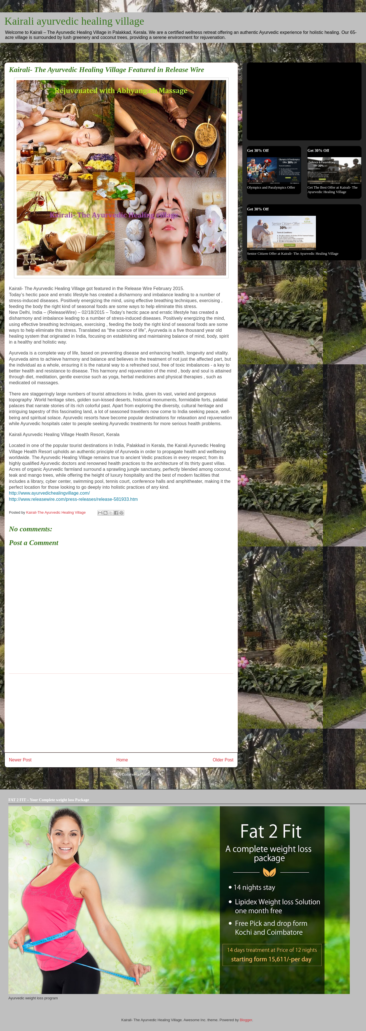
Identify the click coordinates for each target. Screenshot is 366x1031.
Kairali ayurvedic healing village (74, 21)
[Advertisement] (121, 713)
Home (122, 759)
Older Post (223, 759)
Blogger (246, 1020)
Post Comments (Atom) (132, 774)
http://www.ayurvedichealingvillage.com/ (49, 493)
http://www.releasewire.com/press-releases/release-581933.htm (73, 499)
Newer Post (20, 759)
